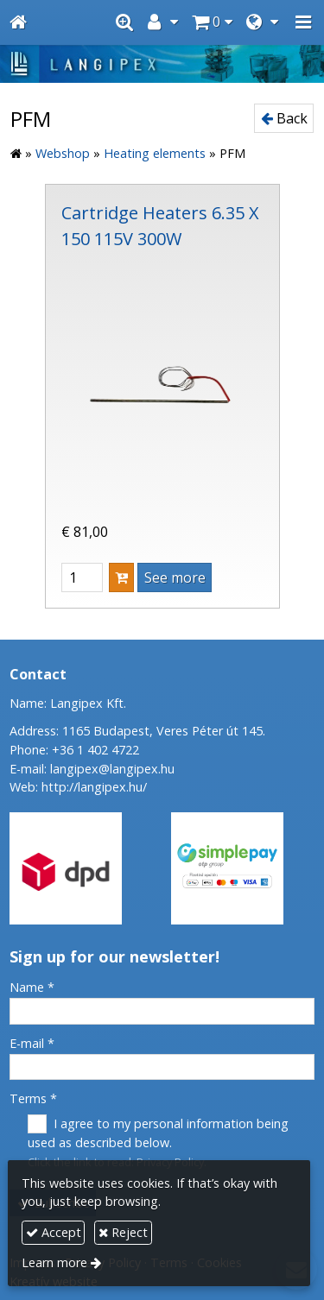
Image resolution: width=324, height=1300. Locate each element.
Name (32, 987)
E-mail (32, 1043)
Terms (33, 1098)
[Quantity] (82, 577)
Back (284, 118)
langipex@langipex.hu (112, 768)
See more (175, 577)
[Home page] (18, 22)
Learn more (54, 1262)
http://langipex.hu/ (94, 787)
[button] (303, 22)
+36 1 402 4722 (95, 750)
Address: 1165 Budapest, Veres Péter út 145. (137, 731)
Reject (123, 1232)
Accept (53, 1232)
